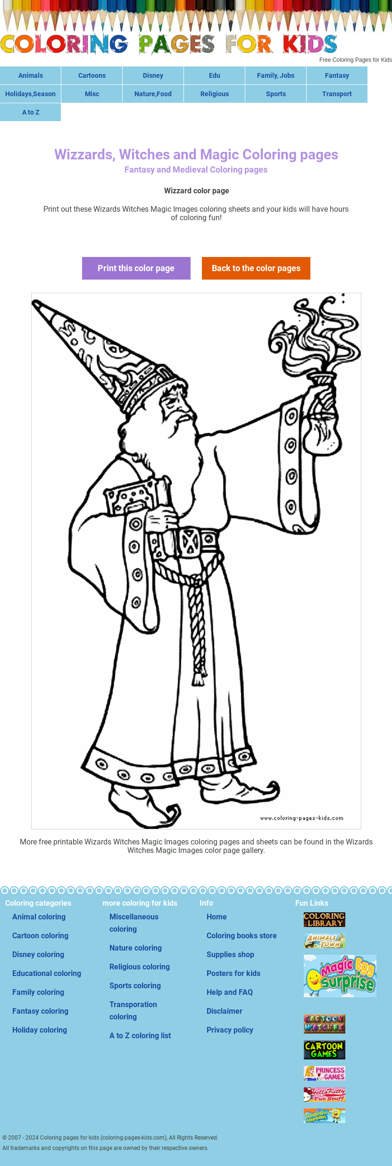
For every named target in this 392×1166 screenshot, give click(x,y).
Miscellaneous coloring (133, 923)
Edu (214, 75)
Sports (276, 94)
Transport (337, 94)
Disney (153, 75)
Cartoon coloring (40, 935)
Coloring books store (242, 935)
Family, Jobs (275, 75)
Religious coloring (139, 966)
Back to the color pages (256, 268)
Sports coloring (135, 985)
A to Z (30, 112)
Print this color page (136, 268)
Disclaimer (224, 1011)
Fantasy (337, 75)
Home (217, 916)
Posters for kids (233, 973)
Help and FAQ (230, 992)
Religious (214, 94)
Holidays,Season (30, 94)
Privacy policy (230, 1029)
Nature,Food (153, 94)
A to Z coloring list (140, 1035)
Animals (30, 75)
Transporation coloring (133, 1010)
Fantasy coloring (40, 1011)
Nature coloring (135, 947)
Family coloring (38, 992)
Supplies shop (230, 954)
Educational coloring (46, 973)
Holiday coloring (39, 1029)
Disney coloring (38, 954)
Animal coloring (39, 916)
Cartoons (92, 75)
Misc (92, 94)
